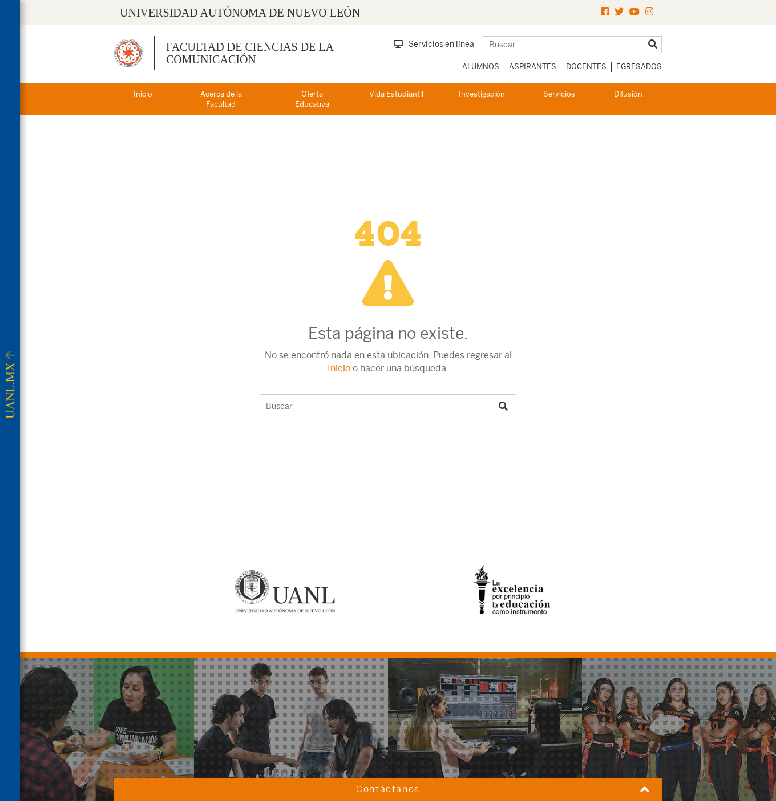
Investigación (482, 94)
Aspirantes (532, 66)
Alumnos (480, 66)
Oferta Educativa (312, 99)
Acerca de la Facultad (221, 99)
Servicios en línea (434, 44)
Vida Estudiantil (396, 94)
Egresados (639, 66)
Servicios (559, 94)
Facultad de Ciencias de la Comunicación (249, 53)
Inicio (143, 94)
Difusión (628, 94)
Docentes (586, 66)
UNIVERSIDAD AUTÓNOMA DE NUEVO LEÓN (240, 12)
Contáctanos (388, 789)
